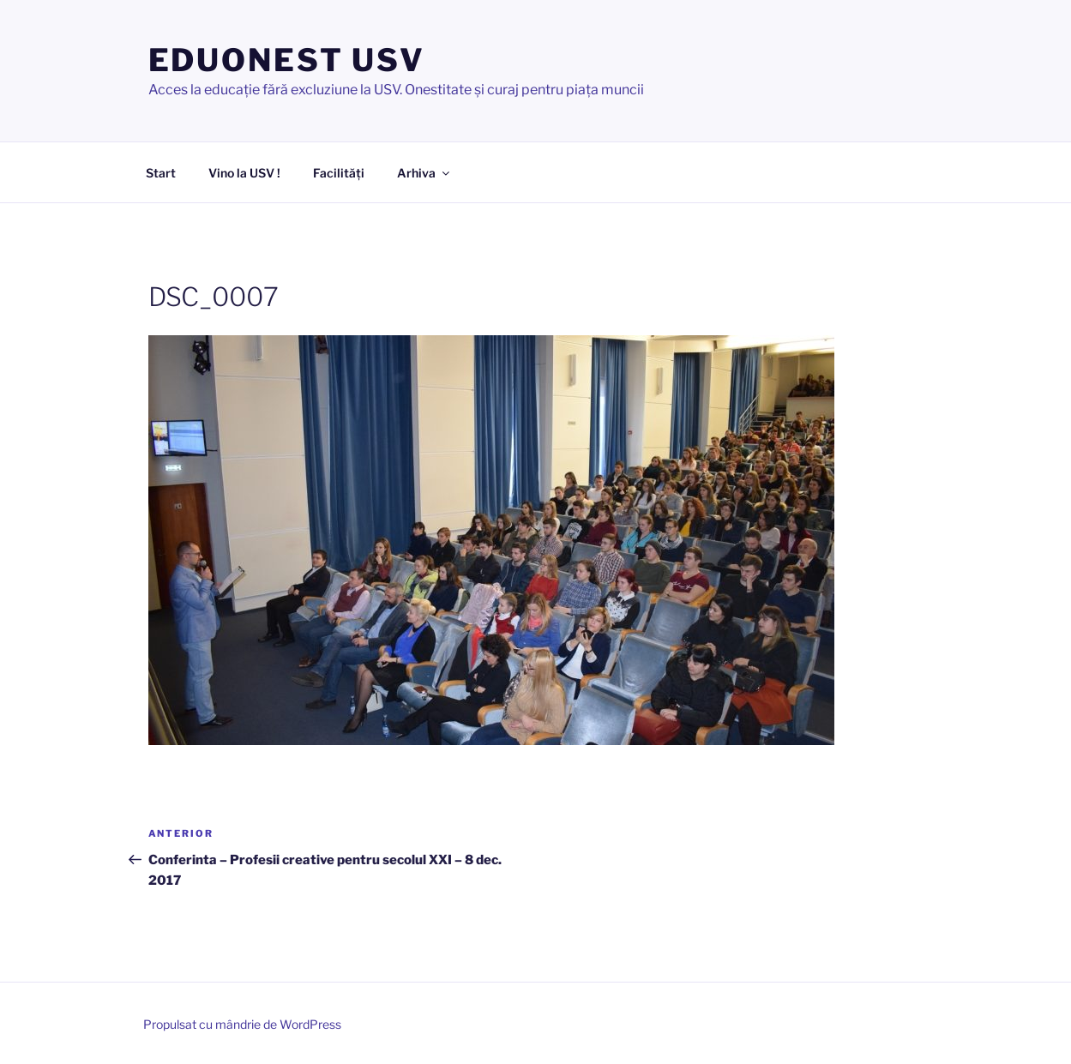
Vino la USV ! (244, 172)
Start (161, 172)
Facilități (338, 172)
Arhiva (424, 172)
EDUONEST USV (287, 60)
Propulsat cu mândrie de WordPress (242, 1024)
